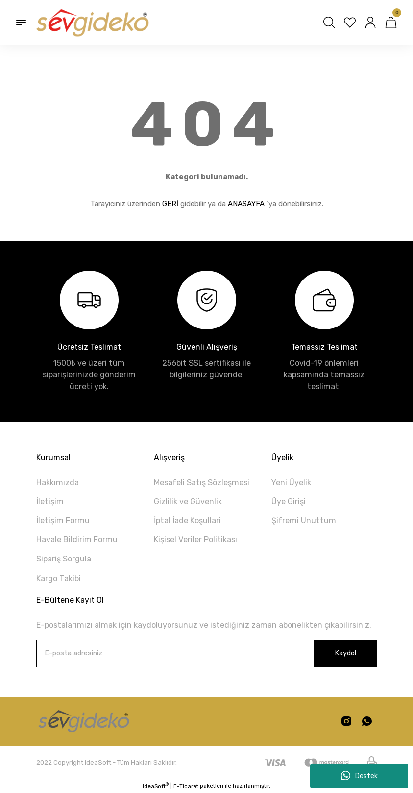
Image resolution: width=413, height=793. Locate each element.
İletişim (50, 501)
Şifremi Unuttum (303, 520)
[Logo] (91, 22)
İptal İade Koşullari (187, 520)
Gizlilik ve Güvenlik (188, 501)
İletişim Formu (63, 520)
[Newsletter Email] (206, 653)
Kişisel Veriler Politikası (195, 539)
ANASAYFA (246, 203)
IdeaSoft (156, 786)
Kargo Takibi (58, 578)
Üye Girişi (288, 501)
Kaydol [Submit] (345, 653)
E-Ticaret (185, 786)
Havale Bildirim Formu (77, 539)
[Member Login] (370, 22)
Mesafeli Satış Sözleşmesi (201, 482)
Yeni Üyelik (291, 482)
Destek (359, 775)
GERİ (170, 203)
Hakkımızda (57, 482)
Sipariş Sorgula (63, 558)
